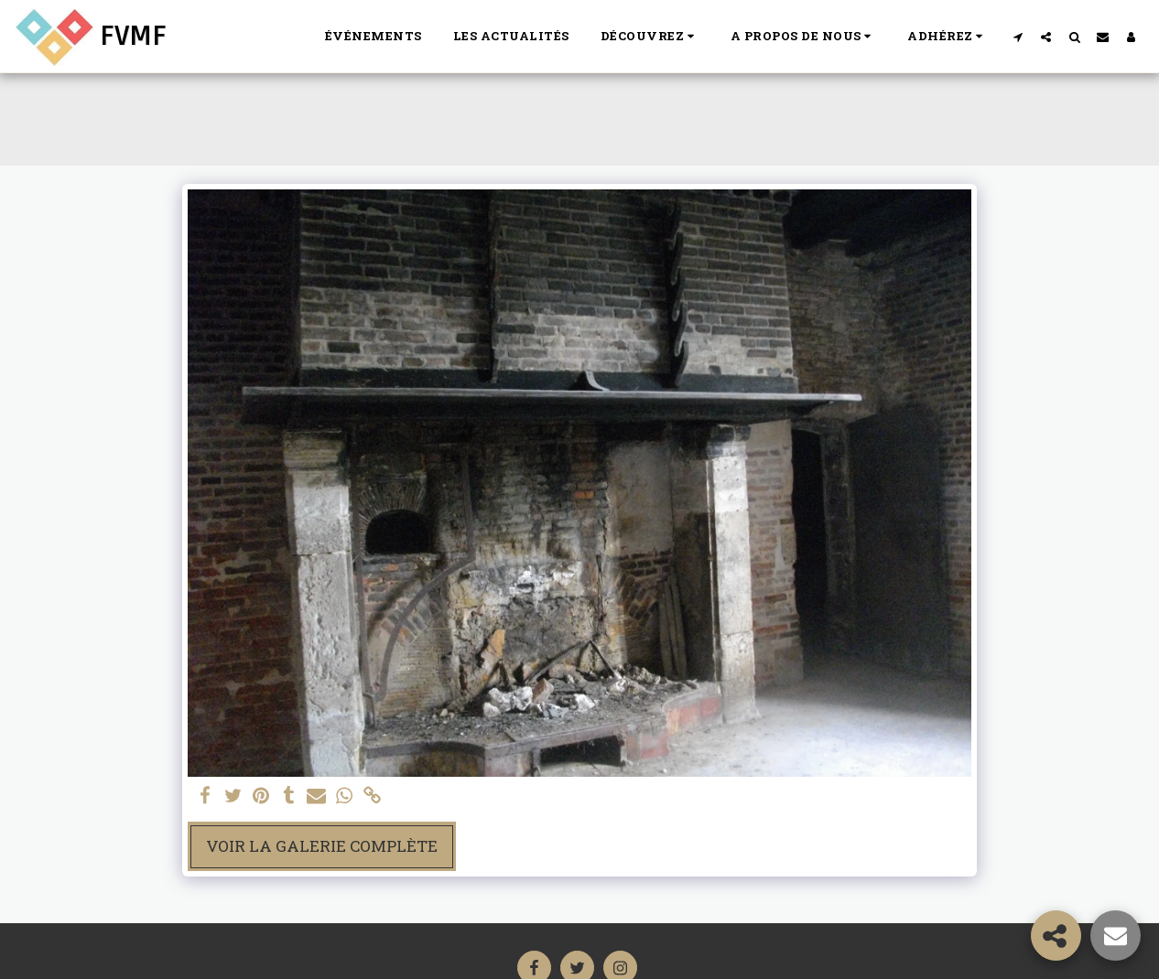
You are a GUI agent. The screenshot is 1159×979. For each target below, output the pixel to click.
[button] (650, 36)
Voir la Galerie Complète (322, 845)
